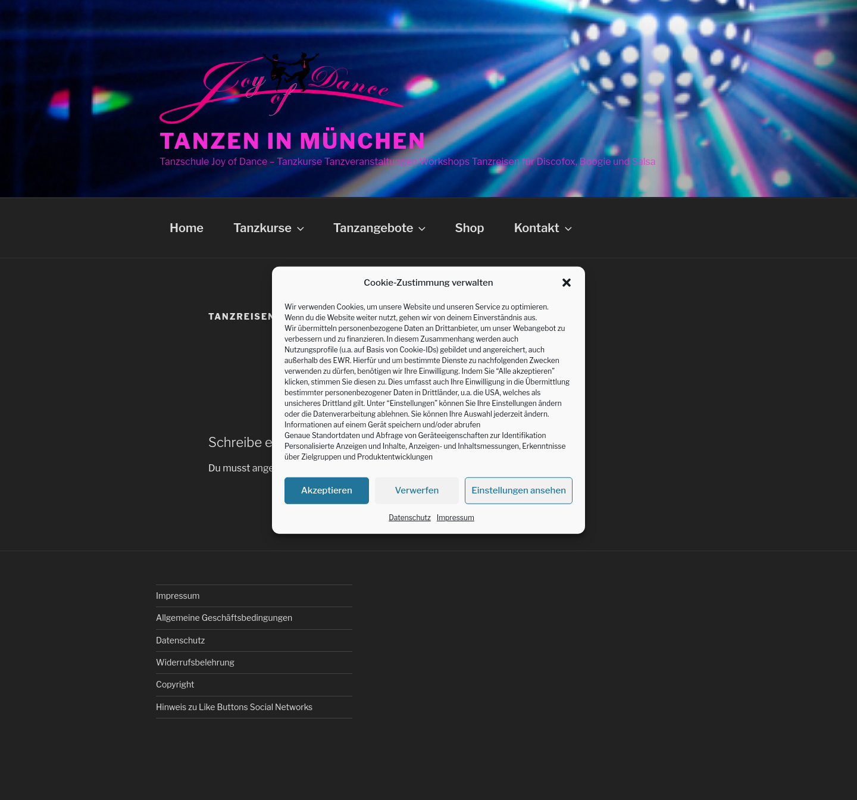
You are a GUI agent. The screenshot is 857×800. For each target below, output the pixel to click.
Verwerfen (417, 490)
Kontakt (544, 228)
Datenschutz (410, 516)
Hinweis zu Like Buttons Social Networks (234, 707)
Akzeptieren (326, 490)
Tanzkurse (269, 228)
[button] (567, 283)
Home (187, 228)
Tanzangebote (380, 228)
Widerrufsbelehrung (195, 662)
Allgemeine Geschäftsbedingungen (224, 617)
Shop (469, 228)
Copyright (175, 684)
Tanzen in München (293, 141)
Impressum (455, 516)
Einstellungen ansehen (518, 490)
